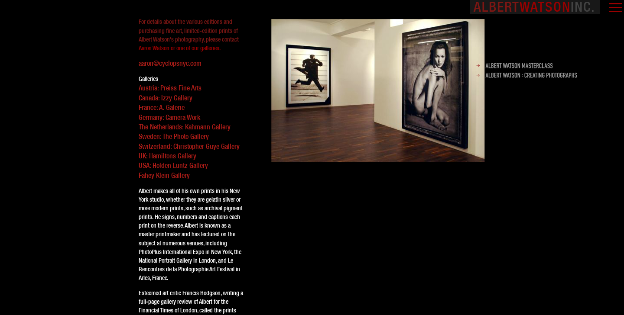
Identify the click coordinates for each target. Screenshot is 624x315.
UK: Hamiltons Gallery (167, 156)
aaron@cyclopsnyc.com (170, 64)
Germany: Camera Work (169, 117)
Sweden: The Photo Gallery (174, 136)
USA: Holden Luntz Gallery (173, 166)
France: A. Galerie (162, 107)
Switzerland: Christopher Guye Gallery (189, 146)
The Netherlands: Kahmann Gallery (185, 127)
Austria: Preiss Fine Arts (170, 88)
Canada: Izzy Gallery (165, 98)
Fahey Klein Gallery (164, 175)
